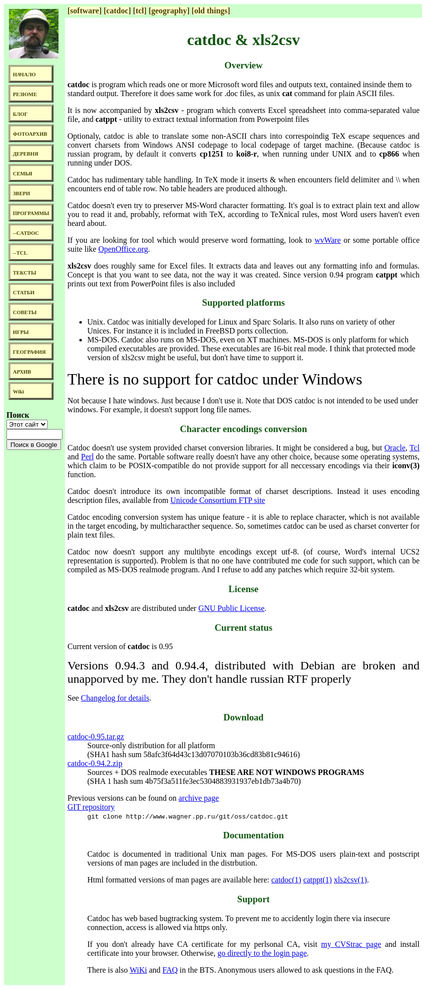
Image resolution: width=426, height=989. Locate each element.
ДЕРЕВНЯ (25, 154)
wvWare (327, 240)
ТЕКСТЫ (24, 272)
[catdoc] (117, 10)
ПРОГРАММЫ (31, 213)
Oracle (395, 447)
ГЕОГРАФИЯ (29, 352)
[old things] (210, 10)
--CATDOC (26, 233)
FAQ (170, 970)
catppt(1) (317, 880)
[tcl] (140, 10)
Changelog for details (115, 698)
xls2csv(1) (350, 880)
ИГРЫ (21, 332)
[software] (84, 10)
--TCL (20, 253)
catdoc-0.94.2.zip (94, 763)
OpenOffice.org (123, 249)
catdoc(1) (286, 880)
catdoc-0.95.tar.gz (95, 736)
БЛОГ (20, 114)
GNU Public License (231, 608)
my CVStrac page (351, 944)
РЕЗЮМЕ (25, 94)
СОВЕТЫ (25, 312)
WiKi (138, 970)
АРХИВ (22, 372)
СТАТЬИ (23, 292)
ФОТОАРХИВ (30, 134)
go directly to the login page (262, 953)
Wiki (18, 391)
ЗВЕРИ (21, 193)
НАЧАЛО (24, 74)
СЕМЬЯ (22, 173)
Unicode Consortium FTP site (217, 500)
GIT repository (91, 807)
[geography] (169, 10)
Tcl (415, 447)
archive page (199, 798)
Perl (87, 456)
